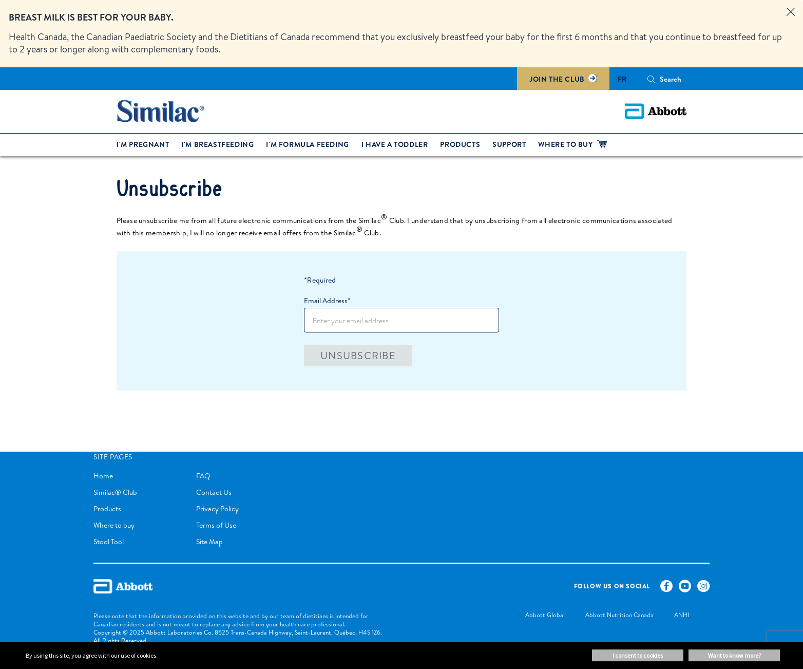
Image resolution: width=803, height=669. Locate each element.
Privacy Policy (217, 509)
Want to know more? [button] (734, 655)
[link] (535, 616)
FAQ (203, 476)
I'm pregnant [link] (143, 144)
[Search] (651, 79)
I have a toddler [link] (394, 144)
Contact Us (214, 492)
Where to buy (114, 525)
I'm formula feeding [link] (307, 144)
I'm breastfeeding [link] (217, 144)
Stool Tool (108, 541)
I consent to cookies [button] (638, 655)
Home (103, 476)
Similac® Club (115, 492)
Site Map (209, 541)
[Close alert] (791, 12)
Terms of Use (216, 525)
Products (107, 509)
